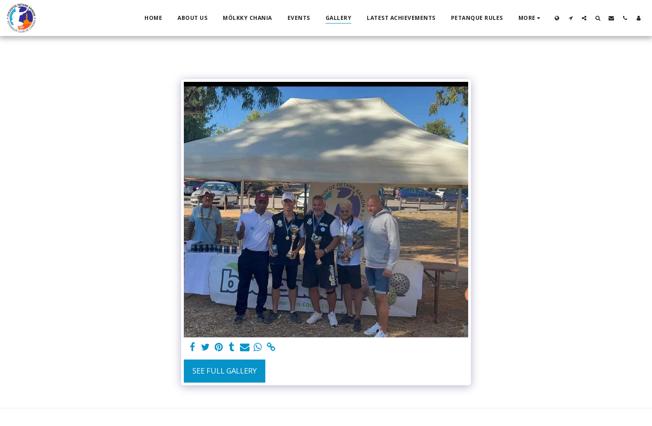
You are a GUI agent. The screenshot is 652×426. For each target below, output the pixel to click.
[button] (570, 18)
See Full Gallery (224, 370)
